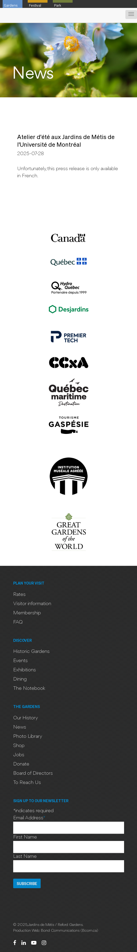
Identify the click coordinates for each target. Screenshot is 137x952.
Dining (20, 679)
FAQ (18, 622)
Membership (27, 613)
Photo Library (27, 736)
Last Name (25, 856)
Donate (21, 764)
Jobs (18, 755)
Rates (19, 594)
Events (20, 660)
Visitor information (32, 603)
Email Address (29, 818)
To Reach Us (27, 782)
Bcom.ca (89, 931)
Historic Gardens (31, 651)
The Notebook (29, 688)
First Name (25, 837)
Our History (25, 718)
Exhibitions (24, 670)
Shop (19, 745)
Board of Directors (33, 773)
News (19, 727)
